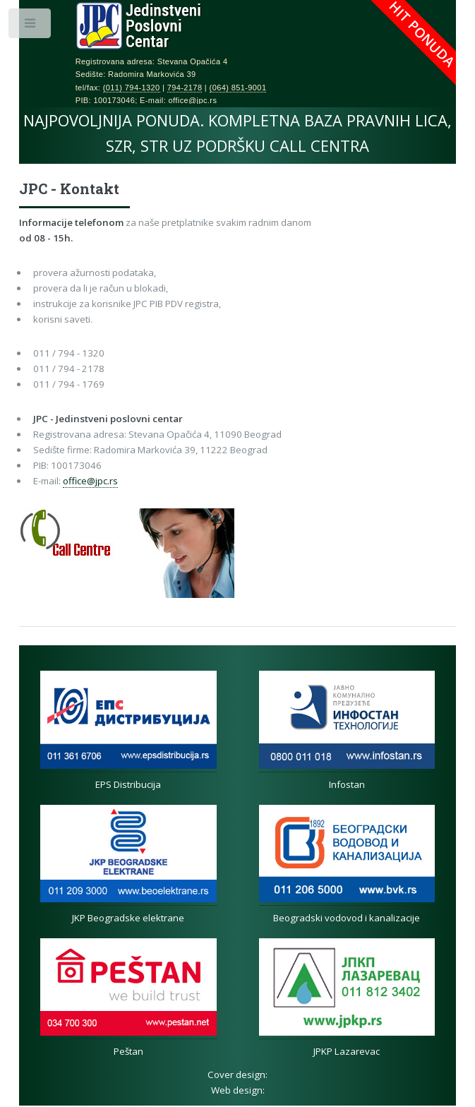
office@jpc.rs (90, 480)
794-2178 (185, 87)
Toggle (30, 26)
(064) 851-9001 (238, 87)
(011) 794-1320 (131, 87)
